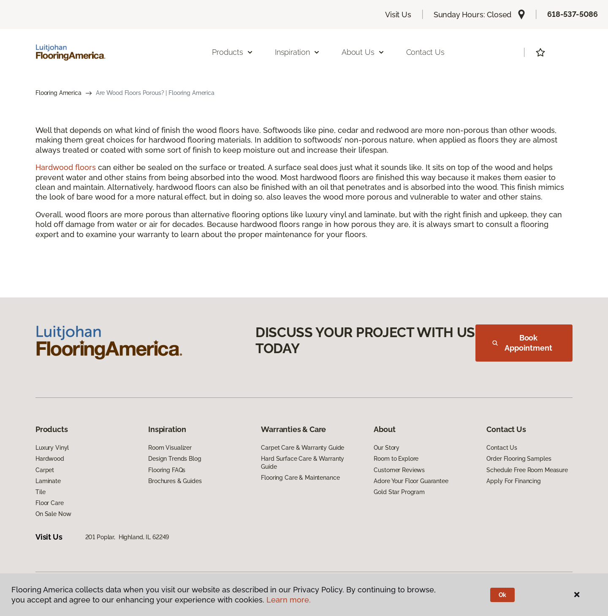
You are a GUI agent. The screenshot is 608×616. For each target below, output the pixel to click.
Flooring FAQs (166, 470)
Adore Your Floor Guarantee (411, 481)
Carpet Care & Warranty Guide (302, 447)
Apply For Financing (513, 481)
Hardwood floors (65, 167)
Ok (503, 595)
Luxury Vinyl (52, 447)
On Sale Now (53, 514)
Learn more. (288, 599)
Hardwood (49, 458)
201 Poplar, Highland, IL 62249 (127, 537)
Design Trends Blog (174, 458)
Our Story (386, 447)
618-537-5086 (572, 14)
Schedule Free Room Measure (526, 470)
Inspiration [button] (297, 52)
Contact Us (425, 52)
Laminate (48, 481)
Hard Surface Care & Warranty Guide (302, 462)
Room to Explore (396, 458)
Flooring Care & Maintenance (300, 477)
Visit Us (398, 14)
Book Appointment (522, 342)
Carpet (44, 470)
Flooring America (58, 92)
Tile (40, 492)
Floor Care (49, 503)
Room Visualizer (170, 447)
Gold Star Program (399, 492)
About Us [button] (363, 52)
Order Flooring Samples (518, 458)
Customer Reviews (399, 470)
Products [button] (232, 52)
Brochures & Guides (174, 481)
